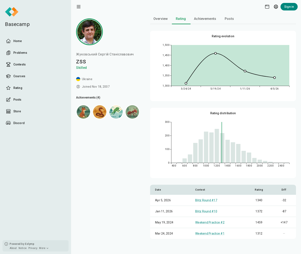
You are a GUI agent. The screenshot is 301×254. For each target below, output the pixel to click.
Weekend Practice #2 (209, 222)
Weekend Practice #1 (209, 233)
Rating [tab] (181, 19)
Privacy (33, 248)
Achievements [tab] (205, 19)
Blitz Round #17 (206, 200)
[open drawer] (78, 7)
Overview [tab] (160, 19)
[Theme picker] (267, 7)
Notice (23, 248)
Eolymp (29, 243)
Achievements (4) (88, 97)
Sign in (289, 6)
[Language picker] (276, 7)
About (13, 248)
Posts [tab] (229, 19)
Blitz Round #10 (206, 211)
